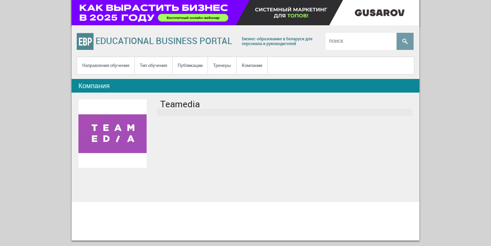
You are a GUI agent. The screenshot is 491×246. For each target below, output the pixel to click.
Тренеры (222, 65)
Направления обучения (105, 65)
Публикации (190, 65)
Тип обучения (153, 65)
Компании (252, 65)
